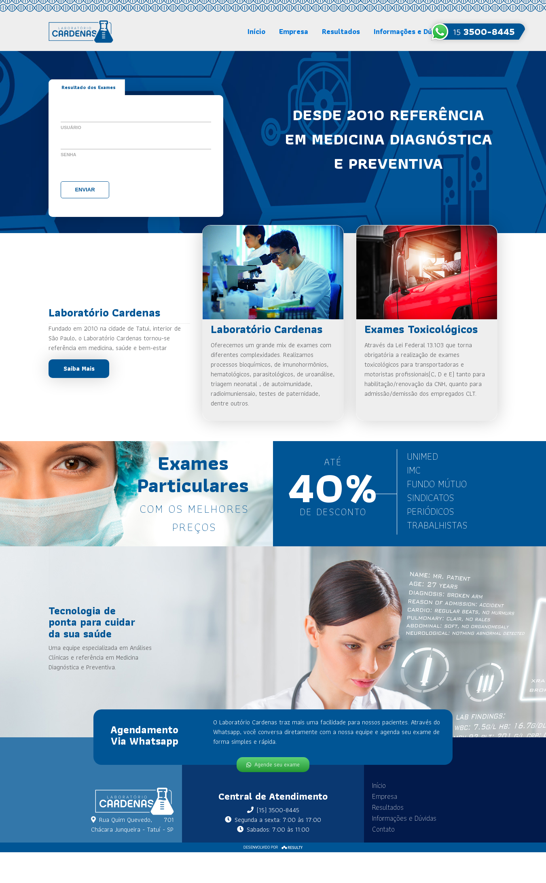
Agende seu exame (273, 764)
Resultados (341, 31)
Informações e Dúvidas (412, 31)
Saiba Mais (79, 368)
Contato (377, 829)
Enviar (85, 190)
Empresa (293, 31)
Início (256, 31)
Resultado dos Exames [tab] (88, 87)
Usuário (71, 127)
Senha (68, 154)
